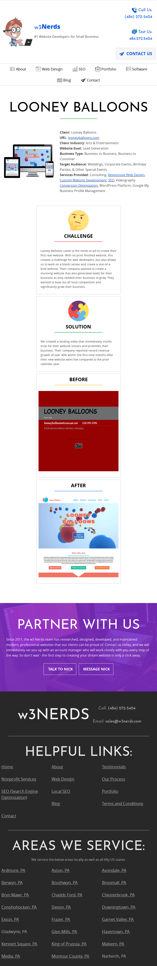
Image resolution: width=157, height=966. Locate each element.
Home (7, 582)
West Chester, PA (118, 833)
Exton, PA (10, 735)
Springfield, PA (115, 808)
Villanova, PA (13, 833)
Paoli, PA (9, 796)
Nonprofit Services (18, 594)
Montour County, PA (70, 771)
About (57, 582)
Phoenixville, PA (66, 796)
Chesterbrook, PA (118, 710)
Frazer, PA (61, 735)
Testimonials (114, 582)
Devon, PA (61, 722)
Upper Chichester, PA (122, 820)
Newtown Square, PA (21, 784)
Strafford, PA (13, 820)
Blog (56, 619)
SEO (111, 183)
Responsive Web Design (126, 177)
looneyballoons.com (83, 140)
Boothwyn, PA (65, 698)
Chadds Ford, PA (67, 710)
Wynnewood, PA (16, 845)
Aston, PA (61, 686)
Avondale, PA (114, 686)
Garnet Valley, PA (118, 735)
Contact (8, 631)
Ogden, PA (112, 784)
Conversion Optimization (79, 188)
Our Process (113, 594)
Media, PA (10, 771)
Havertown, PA (116, 747)
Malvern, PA (113, 759)
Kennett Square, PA (19, 759)
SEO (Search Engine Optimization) (19, 610)
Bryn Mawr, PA (15, 710)
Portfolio (110, 607)
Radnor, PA (62, 808)
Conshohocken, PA (19, 722)
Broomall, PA (114, 698)
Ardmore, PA (13, 686)
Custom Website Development (83, 183)
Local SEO (61, 607)
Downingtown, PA (118, 722)
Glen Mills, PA (64, 747)
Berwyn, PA (12, 698)
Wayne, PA (61, 833)
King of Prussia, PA (69, 759)
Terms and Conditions (122, 619)
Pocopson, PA (14, 808)
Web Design (63, 594)
